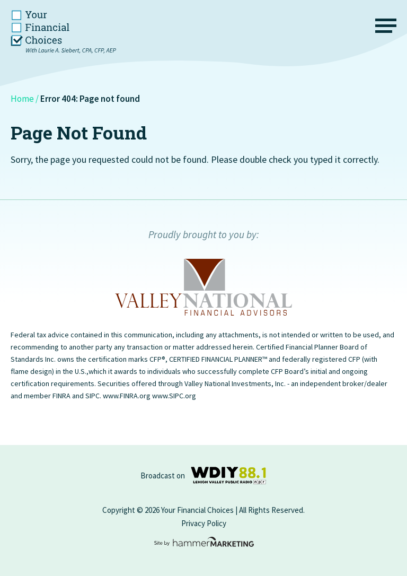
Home (22, 98)
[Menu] (385, 28)
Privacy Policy (203, 523)
